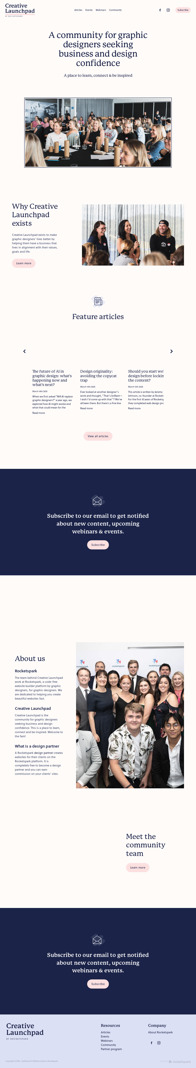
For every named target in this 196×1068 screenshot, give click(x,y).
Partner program (111, 1049)
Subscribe (183, 10)
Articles (78, 10)
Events (88, 10)
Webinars (101, 10)
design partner (43, 753)
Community (115, 10)
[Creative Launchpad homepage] (23, 10)
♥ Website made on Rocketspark (44, 1061)
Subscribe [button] (98, 545)
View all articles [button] (98, 436)
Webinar (106, 1041)
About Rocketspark (160, 1032)
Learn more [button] (23, 263)
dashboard (26, 1061)
